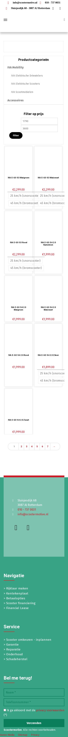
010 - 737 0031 (49, 2)
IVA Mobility (15, 67)
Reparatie (13, 649)
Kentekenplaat (17, 593)
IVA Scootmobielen (22, 92)
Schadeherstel (16, 659)
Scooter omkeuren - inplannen (28, 640)
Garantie (12, 644)
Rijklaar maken (17, 588)
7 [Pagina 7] (47, 446)
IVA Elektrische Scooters (25, 83)
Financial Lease (17, 608)
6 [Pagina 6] (42, 446)
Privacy (35, 734)
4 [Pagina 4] (31, 446)
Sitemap (22, 734)
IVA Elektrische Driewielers (27, 75)
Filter (16, 135)
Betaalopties (15, 598)
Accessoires (15, 100)
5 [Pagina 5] (37, 446)
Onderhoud (14, 654)
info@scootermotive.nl (21, 2)
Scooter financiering (20, 603)
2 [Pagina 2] (21, 446)
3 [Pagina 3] (26, 446)
